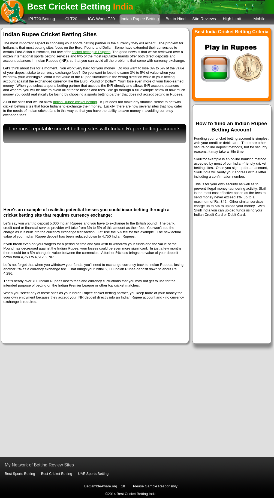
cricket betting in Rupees (91, 52)
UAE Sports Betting (93, 474)
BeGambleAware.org (100, 486)
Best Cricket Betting (56, 474)
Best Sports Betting (20, 474)
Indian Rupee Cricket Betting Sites (50, 34)
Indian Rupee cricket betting (75, 102)
